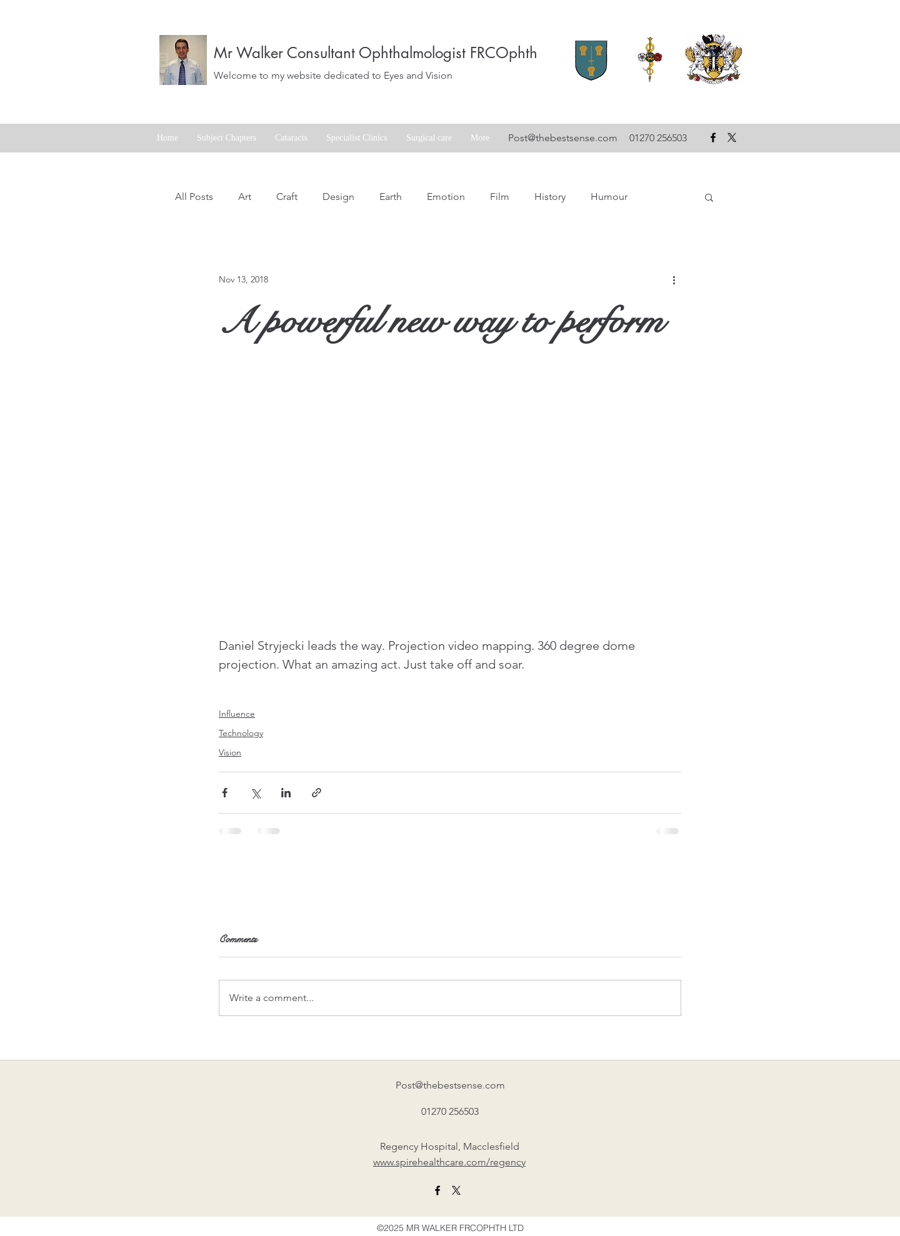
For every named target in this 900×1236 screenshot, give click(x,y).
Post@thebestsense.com (563, 138)
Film (499, 196)
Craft (287, 196)
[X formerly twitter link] (456, 1190)
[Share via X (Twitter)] (255, 793)
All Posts (194, 196)
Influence (237, 713)
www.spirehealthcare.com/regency (449, 1162)
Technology (241, 733)
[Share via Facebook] (225, 793)
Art (244, 196)
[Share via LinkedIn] (286, 793)
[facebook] (713, 137)
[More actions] (673, 279)
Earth (390, 196)
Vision (230, 752)
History (550, 196)
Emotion (446, 196)
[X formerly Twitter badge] (732, 137)
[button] (709, 197)
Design (338, 196)
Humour (609, 196)
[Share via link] (316, 793)
